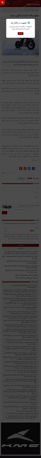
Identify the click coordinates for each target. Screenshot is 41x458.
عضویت (20, 33)
